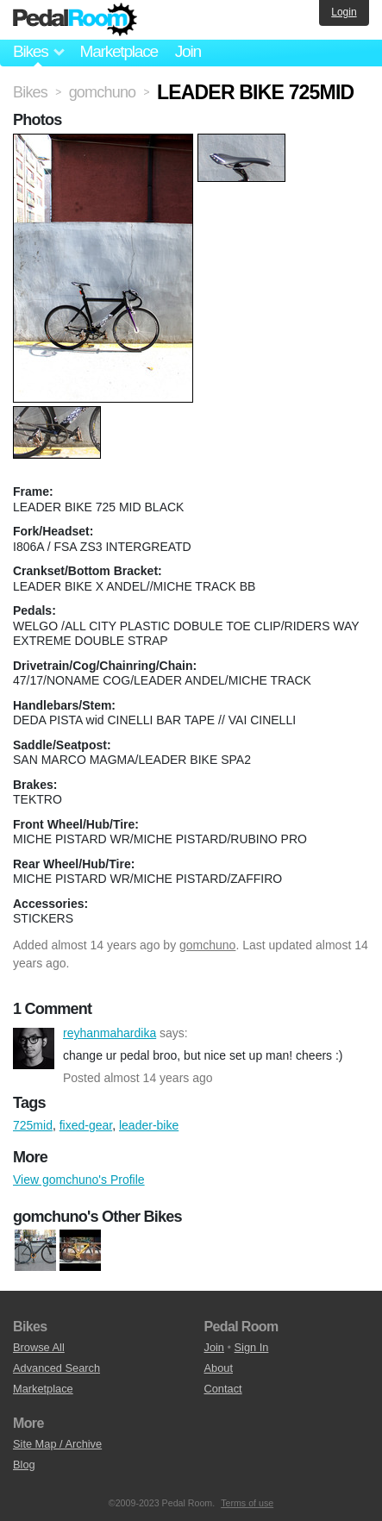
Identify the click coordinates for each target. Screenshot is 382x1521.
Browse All (39, 1347)
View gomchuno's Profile (79, 1179)
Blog (24, 1464)
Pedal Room (75, 20)
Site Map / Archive (57, 1443)
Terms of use (247, 1503)
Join (188, 51)
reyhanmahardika (33, 1048)
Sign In (252, 1347)
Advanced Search (56, 1367)
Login (343, 12)
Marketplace (118, 51)
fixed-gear (85, 1125)
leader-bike (148, 1125)
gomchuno (207, 945)
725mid (33, 1125)
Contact (223, 1388)
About (218, 1367)
